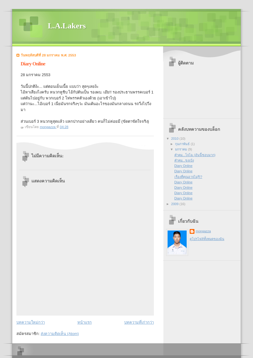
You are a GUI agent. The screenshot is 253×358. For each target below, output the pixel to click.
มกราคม (181, 149)
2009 (175, 204)
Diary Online (183, 166)
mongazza (203, 231)
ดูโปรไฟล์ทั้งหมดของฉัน (207, 239)
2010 (175, 138)
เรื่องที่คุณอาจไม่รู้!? (188, 177)
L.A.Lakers (67, 25)
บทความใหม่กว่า (30, 322)
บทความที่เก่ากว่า (139, 322)
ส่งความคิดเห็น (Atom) (60, 333)
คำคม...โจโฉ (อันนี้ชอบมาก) (195, 155)
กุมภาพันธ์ (183, 144)
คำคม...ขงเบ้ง (184, 160)
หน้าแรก (84, 322)
